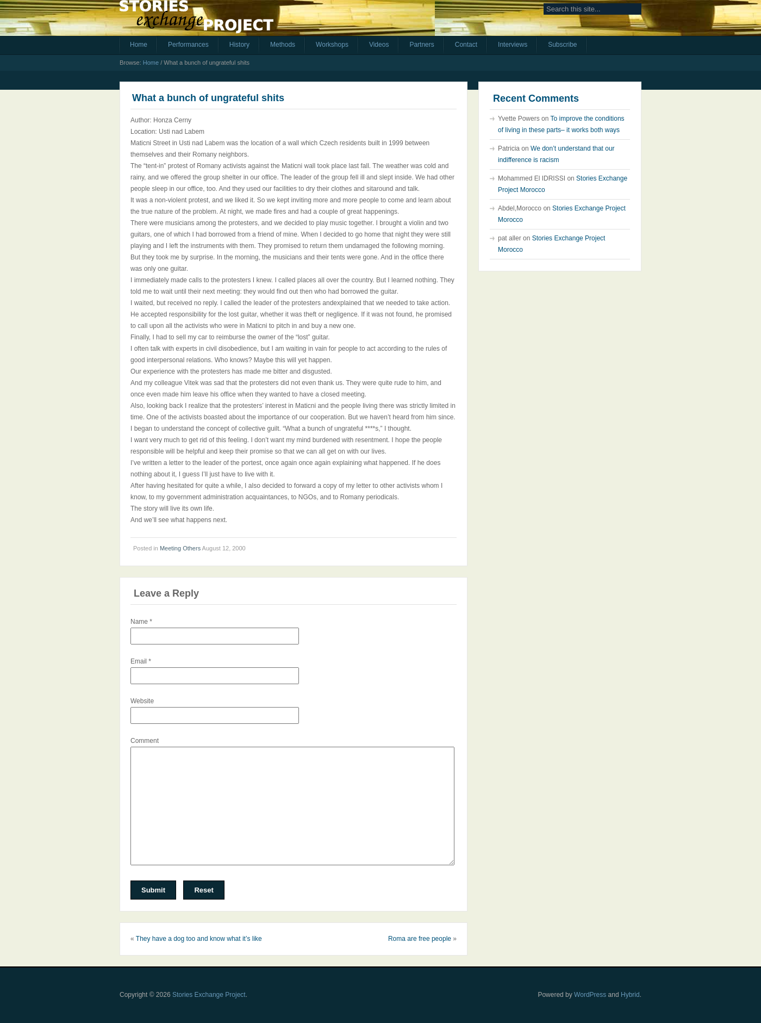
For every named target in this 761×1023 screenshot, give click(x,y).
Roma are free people (419, 939)
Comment (144, 741)
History (239, 44)
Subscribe (562, 44)
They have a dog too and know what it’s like (199, 939)
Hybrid (630, 995)
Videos (379, 44)
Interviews (512, 44)
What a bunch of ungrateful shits (208, 97)
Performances (188, 44)
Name (141, 621)
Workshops (332, 44)
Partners (421, 44)
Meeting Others (180, 548)
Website (142, 701)
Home (138, 44)
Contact (466, 44)
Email (140, 661)
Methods (282, 44)
